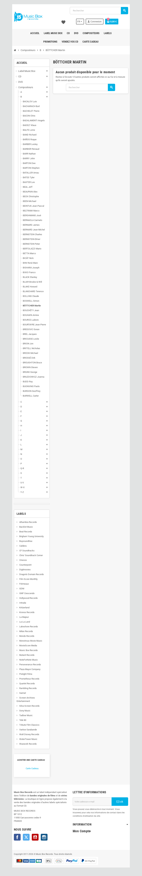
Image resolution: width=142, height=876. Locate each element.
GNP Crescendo (24, 593)
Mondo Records (24, 636)
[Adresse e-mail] (93, 801)
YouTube (33, 837)
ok (121, 801)
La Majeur (22, 617)
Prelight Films (23, 674)
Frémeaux (22, 584)
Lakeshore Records (26, 626)
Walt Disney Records (27, 734)
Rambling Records (26, 688)
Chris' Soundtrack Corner (29, 555)
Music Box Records (26, 650)
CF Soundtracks (24, 550)
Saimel (20, 693)
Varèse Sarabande (26, 729)
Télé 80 (20, 720)
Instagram (42, 837)
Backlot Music (24, 527)
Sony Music (22, 710)
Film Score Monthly (26, 579)
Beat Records (23, 531)
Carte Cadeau (30, 768)
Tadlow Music (24, 715)
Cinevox (21, 560)
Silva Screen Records (27, 706)
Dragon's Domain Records (29, 574)
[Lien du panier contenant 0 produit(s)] (113, 21)
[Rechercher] (99, 10)
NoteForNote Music (26, 659)
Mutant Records (24, 655)
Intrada (20, 603)
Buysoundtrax (23, 541)
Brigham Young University (29, 536)
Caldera (21, 546)
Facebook (15, 837)
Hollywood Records (26, 598)
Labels (19, 513)
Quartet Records (25, 683)
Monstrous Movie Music (28, 640)
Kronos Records (24, 612)
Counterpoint (23, 565)
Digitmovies (23, 569)
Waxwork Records (26, 744)
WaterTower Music (26, 739)
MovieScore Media (26, 645)
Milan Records (24, 631)
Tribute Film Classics (27, 725)
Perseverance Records (28, 664)
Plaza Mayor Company (27, 669)
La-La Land (22, 622)
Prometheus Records (27, 678)
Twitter (24, 837)
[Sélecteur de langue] (82, 21)
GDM (19, 588)
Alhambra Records (26, 522)
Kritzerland (22, 607)
